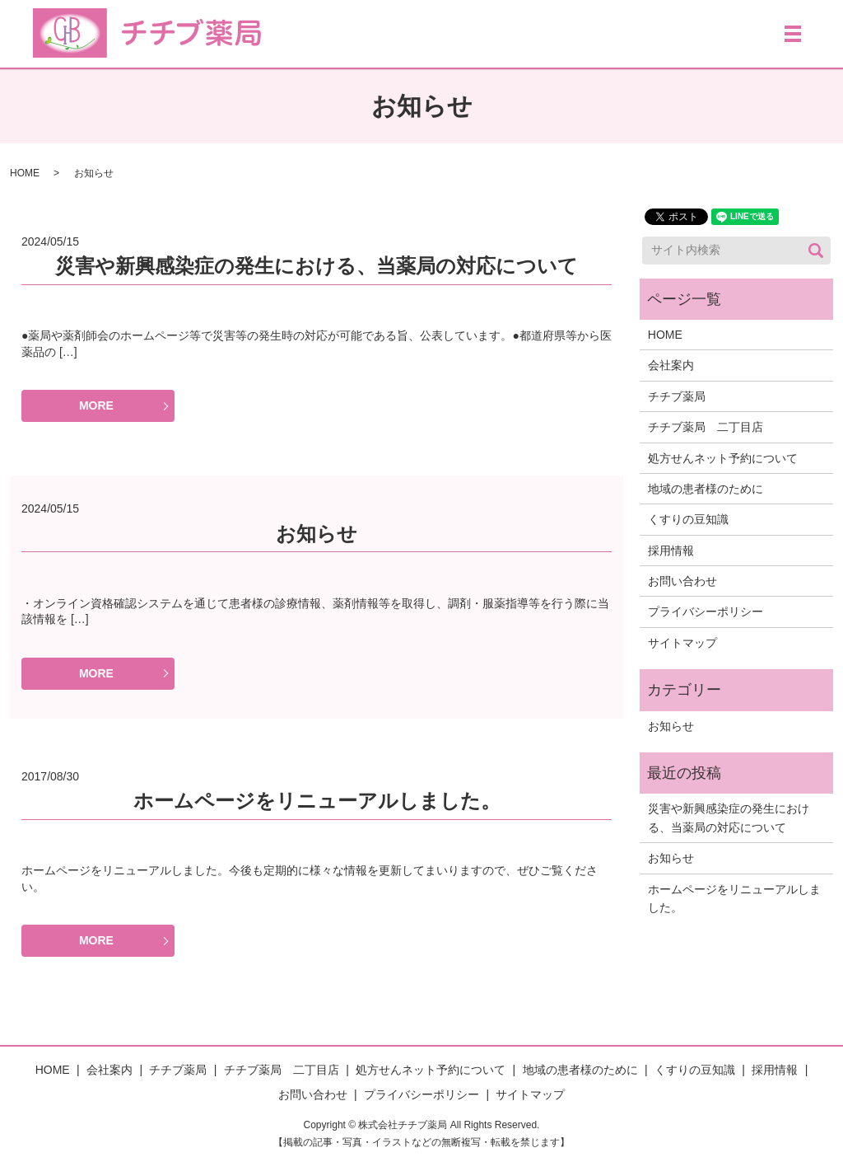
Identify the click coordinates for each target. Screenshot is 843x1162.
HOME (25, 173)
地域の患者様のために (705, 488)
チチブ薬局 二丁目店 (705, 426)
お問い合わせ (682, 581)
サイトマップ (682, 642)
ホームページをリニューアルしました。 (317, 801)
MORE (96, 405)
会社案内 (671, 365)
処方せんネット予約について (723, 458)
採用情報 (671, 550)
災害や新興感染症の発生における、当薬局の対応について (316, 266)
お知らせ (316, 533)
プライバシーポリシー (705, 611)
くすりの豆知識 (688, 519)
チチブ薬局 (677, 396)
